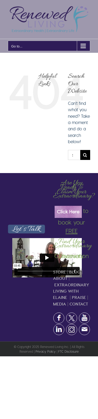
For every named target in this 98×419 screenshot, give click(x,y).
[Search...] (74, 155)
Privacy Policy (46, 351)
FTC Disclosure (68, 351)
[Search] (85, 155)
